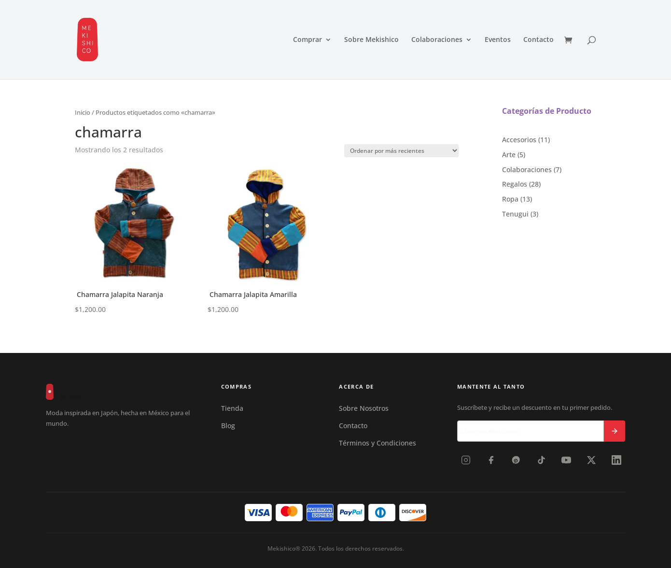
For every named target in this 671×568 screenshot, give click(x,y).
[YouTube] (566, 460)
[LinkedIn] (616, 460)
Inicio (82, 112)
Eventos (498, 40)
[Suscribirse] (614, 431)
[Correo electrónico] (530, 431)
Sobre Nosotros (364, 408)
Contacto (538, 40)
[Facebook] (491, 460)
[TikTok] (541, 460)
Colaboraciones (436, 40)
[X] (591, 460)
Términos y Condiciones (377, 442)
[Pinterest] (516, 460)
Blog (228, 425)
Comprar (307, 40)
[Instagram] (466, 460)
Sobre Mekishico (371, 40)
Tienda (232, 408)
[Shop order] (401, 150)
